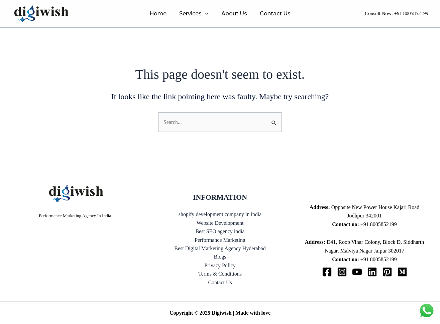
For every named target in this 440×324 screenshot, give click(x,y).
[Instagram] (342, 272)
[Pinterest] (387, 272)
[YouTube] (357, 272)
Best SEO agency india (220, 231)
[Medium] (402, 272)
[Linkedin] (372, 272)
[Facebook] (327, 272)
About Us (233, 13)
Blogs (220, 257)
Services (195, 13)
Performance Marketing (220, 239)
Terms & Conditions (220, 274)
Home (161, 13)
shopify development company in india (220, 214)
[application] (206, 13)
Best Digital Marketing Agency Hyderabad (220, 248)
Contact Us (271, 13)
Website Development (219, 222)
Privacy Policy (220, 265)
